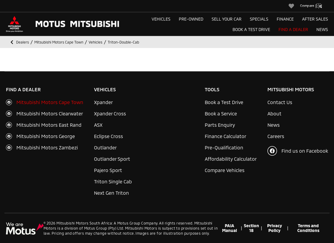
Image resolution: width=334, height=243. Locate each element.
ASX (98, 125)
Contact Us (279, 102)
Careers (275, 136)
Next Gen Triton (111, 193)
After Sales (315, 18)
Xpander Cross (110, 113)
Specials (259, 18)
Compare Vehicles (224, 170)
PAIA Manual (229, 228)
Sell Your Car (226, 18)
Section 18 (251, 228)
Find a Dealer (293, 29)
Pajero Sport (108, 170)
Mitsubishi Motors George (45, 136)
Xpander (103, 102)
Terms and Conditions (308, 228)
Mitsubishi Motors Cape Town (49, 102)
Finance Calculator (225, 136)
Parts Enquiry (220, 125)
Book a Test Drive (251, 29)
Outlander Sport (112, 159)
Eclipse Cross (108, 136)
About (274, 113)
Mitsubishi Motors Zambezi (47, 147)
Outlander (105, 147)
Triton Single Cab (113, 181)
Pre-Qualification (224, 147)
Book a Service (221, 113)
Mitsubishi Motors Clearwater (49, 113)
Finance (285, 18)
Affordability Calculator (231, 159)
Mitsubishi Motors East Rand (48, 125)
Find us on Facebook (297, 151)
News (322, 29)
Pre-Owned (191, 18)
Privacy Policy (274, 228)
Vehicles (161, 18)
